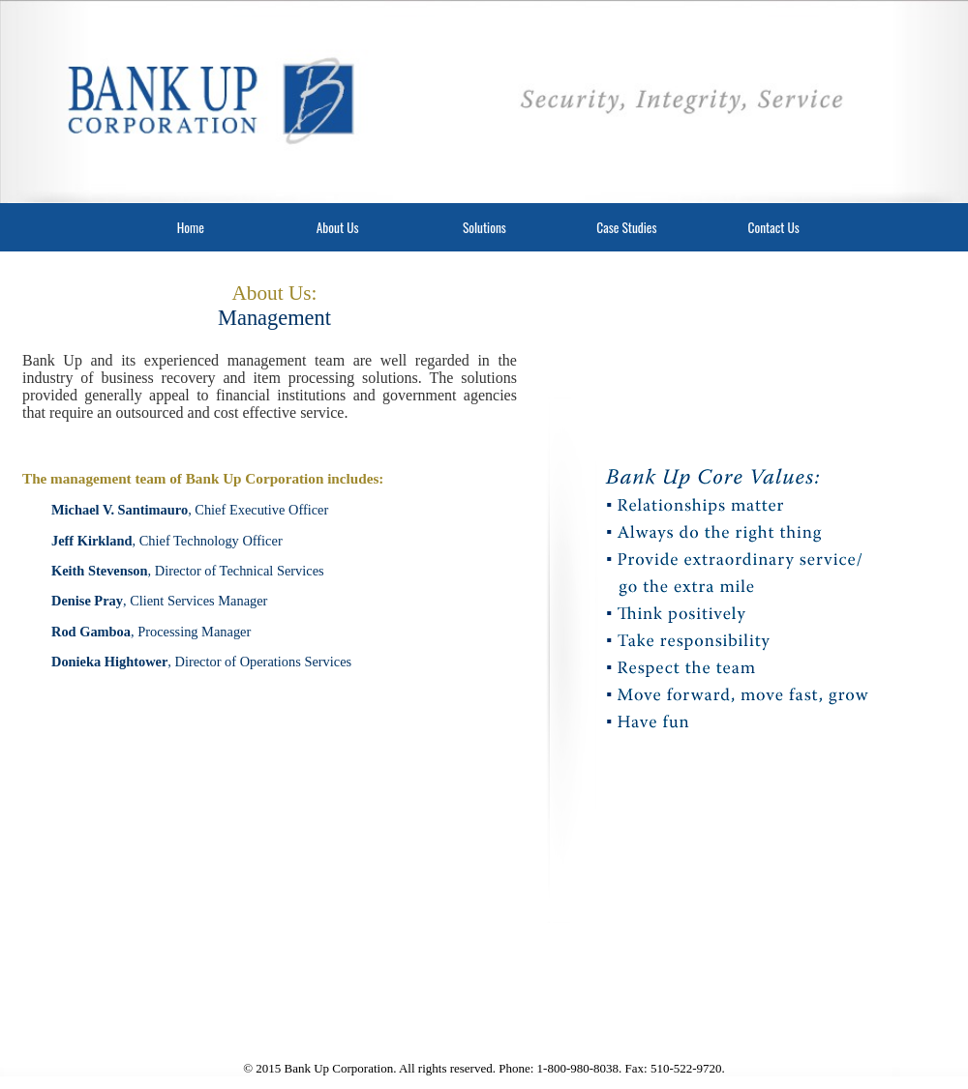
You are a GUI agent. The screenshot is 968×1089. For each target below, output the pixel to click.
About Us (338, 227)
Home (190, 227)
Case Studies (626, 227)
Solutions (484, 227)
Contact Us (774, 227)
